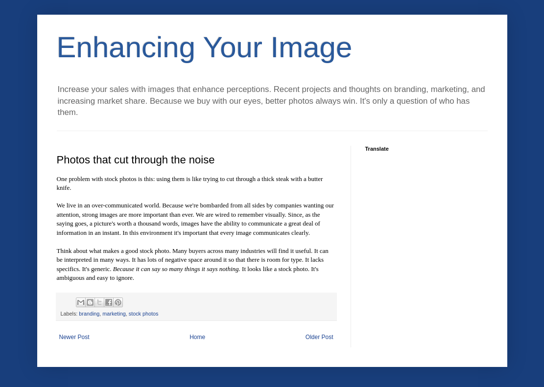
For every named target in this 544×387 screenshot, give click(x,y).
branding (89, 314)
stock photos (144, 314)
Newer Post (74, 337)
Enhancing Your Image (205, 47)
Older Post (319, 337)
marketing (113, 314)
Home (197, 337)
